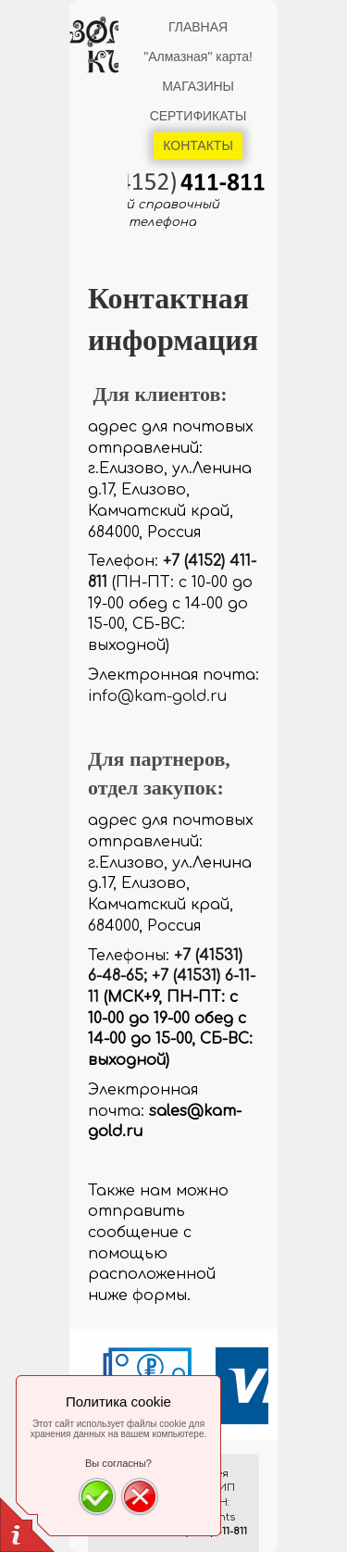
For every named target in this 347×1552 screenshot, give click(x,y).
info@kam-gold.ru (157, 696)
